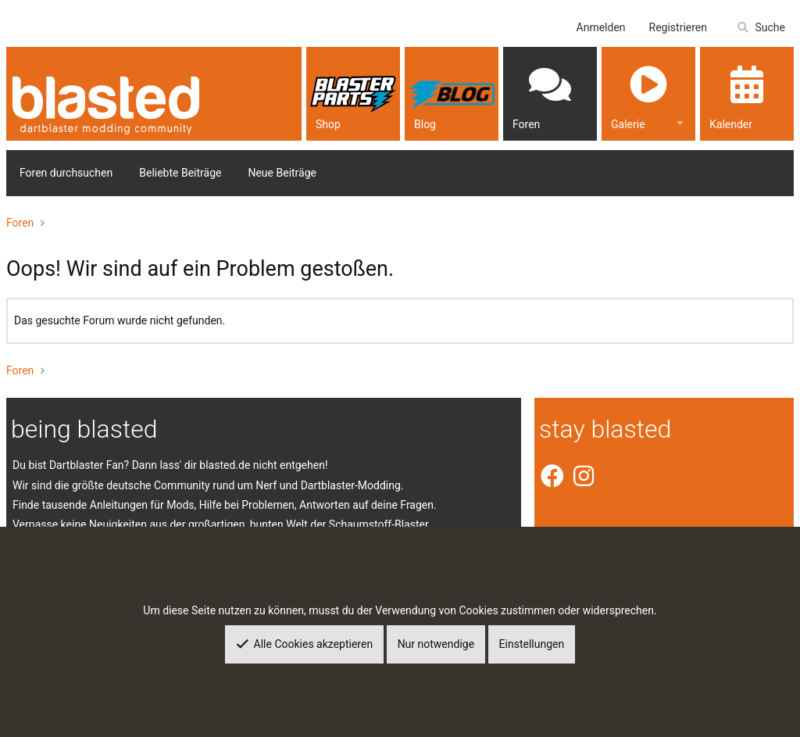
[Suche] (760, 27)
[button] (680, 121)
